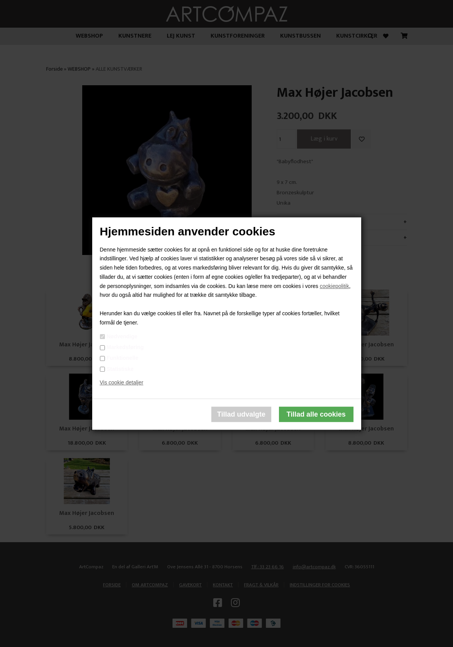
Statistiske (120, 369)
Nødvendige (122, 336)
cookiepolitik (334, 286)
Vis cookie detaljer (121, 383)
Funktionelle (122, 358)
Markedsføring (125, 347)
